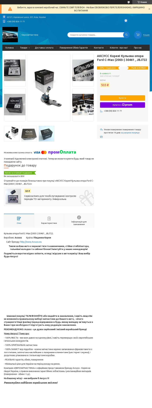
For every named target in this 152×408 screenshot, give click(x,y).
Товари (23, 48)
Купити (122, 98)
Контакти (99, 48)
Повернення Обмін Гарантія (74, 48)
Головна (9, 48)
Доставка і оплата (44, 48)
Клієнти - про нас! (119, 48)
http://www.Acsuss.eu (31, 242)
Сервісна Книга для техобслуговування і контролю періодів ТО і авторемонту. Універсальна (50, 197)
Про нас (138, 48)
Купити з (122, 105)
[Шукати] (126, 35)
